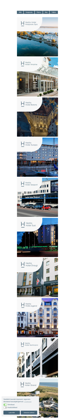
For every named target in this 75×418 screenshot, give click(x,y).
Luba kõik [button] (12, 412)
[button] (5, 405)
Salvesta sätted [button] (29, 412)
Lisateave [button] (27, 402)
